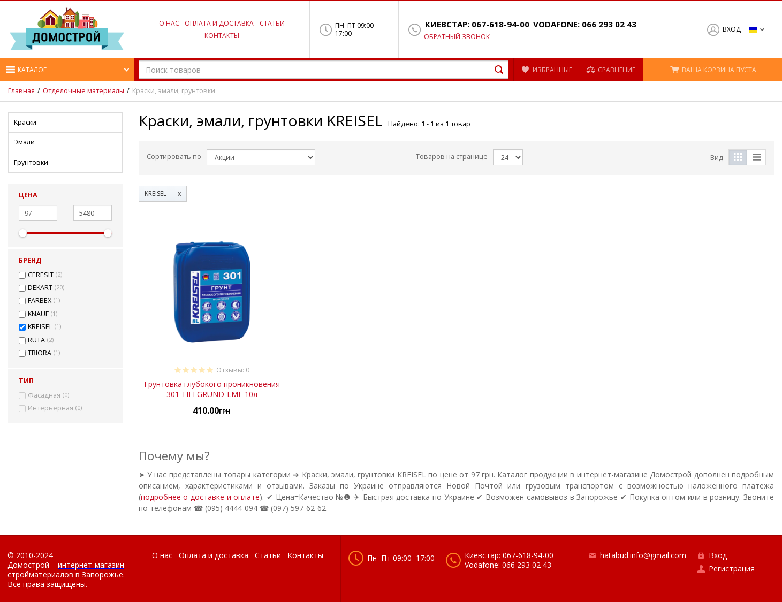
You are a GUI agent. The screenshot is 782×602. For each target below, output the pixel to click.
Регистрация (732, 568)
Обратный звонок (457, 37)
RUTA (36, 340)
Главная (21, 91)
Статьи (272, 23)
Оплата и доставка (219, 23)
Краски (25, 122)
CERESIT (41, 275)
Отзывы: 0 (232, 370)
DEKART (40, 288)
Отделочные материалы (83, 91)
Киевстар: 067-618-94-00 (477, 24)
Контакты (221, 35)
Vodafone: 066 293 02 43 (584, 24)
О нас (169, 23)
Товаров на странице (452, 156)
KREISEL (40, 327)
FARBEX (39, 300)
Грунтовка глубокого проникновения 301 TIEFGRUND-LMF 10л (212, 389)
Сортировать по (174, 156)
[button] (67, 69)
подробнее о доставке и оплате (200, 497)
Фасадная (44, 395)
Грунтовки (31, 162)
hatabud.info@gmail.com (643, 555)
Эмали (24, 142)
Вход (732, 29)
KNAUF (38, 314)
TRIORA (39, 353)
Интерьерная (50, 408)
